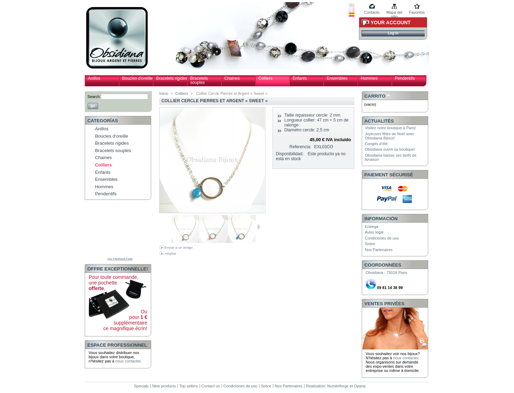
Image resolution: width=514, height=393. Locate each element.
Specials (141, 386)
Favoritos (417, 12)
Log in (393, 33)
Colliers (265, 78)
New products (164, 386)
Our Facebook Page (120, 258)
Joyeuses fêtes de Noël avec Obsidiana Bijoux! (390, 136)
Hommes (369, 78)
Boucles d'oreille (137, 78)
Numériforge (338, 386)
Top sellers (188, 386)
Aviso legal (374, 232)
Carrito (375, 96)
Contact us (210, 386)
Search (94, 96)
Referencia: (300, 146)
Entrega (372, 226)
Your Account (391, 22)
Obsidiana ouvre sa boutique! (390, 149)
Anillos (94, 78)
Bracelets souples (199, 80)
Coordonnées (383, 265)
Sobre (370, 244)
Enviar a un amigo (179, 247)
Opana (360, 386)
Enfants (300, 78)
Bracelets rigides (171, 78)
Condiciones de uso (382, 238)
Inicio (163, 93)
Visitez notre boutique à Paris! (390, 128)
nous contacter (128, 361)
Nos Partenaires (379, 250)
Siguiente (259, 227)
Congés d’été (376, 144)
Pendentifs (405, 78)
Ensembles (337, 78)
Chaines (232, 78)
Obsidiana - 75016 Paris (386, 272)
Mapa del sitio (394, 12)
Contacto (372, 12)
